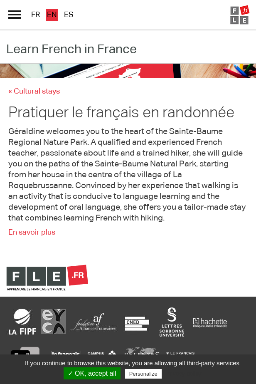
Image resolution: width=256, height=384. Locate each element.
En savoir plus (31, 232)
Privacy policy (184, 373)
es (69, 15)
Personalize (143, 374)
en (52, 15)
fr (35, 15)
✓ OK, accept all (92, 373)
